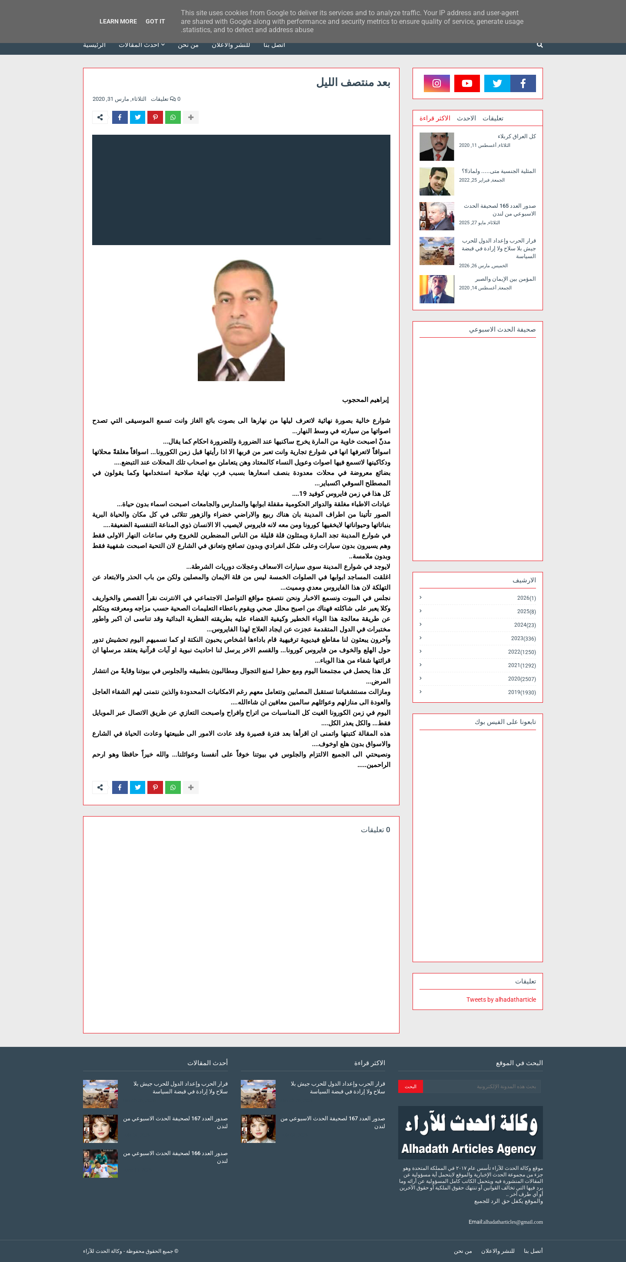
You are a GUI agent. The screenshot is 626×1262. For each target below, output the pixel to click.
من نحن (463, 1251)
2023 (523, 638)
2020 (522, 679)
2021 (522, 665)
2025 (526, 611)
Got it (155, 21)
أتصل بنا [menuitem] (274, 45)
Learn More (118, 21)
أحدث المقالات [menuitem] (139, 45)
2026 (526, 598)
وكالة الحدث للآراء (102, 1251)
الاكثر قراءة (435, 118)
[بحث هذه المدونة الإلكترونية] (482, 1086)
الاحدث (466, 118)
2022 (522, 652)
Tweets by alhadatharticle (501, 999)
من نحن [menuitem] (188, 45)
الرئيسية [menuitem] (94, 45)
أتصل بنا (533, 1251)
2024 (525, 625)
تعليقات (493, 118)
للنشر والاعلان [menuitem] (231, 45)
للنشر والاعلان (498, 1251)
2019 (522, 692)
